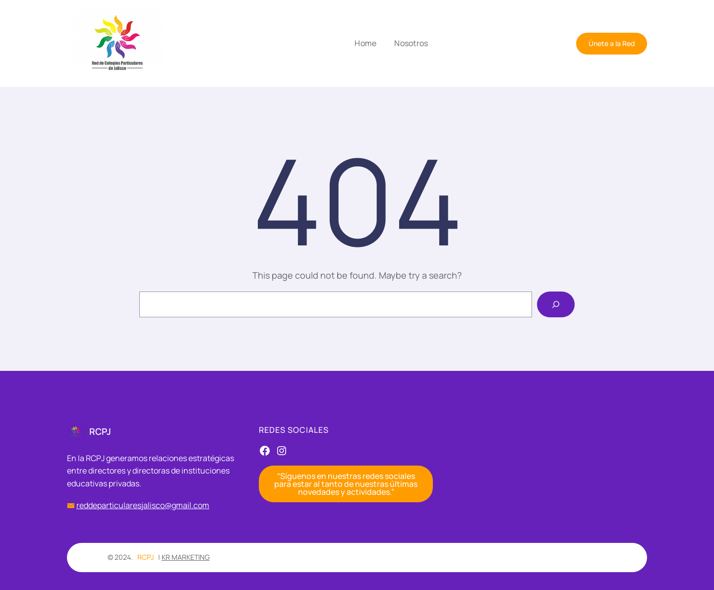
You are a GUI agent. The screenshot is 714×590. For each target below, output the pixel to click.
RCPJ (100, 431)
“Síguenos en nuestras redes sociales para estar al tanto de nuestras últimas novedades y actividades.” (345, 484)
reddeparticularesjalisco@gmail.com (142, 505)
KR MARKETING (186, 557)
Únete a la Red (612, 43)
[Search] (556, 304)
